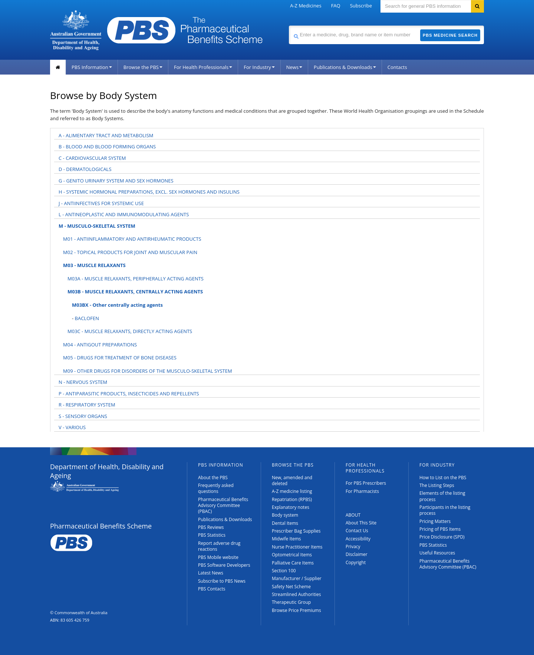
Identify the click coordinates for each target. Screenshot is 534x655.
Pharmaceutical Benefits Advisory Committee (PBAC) (223, 505)
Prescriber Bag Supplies (296, 531)
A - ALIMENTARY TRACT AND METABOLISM (106, 135)
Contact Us (357, 530)
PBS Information (92, 67)
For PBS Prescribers (366, 483)
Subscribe (361, 5)
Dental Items (285, 523)
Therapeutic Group (291, 602)
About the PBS (213, 477)
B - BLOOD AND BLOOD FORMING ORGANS (107, 146)
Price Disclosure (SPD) (442, 537)
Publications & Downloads (345, 67)
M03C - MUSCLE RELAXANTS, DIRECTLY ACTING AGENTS (129, 331)
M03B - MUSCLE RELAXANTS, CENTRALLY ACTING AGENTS (135, 291)
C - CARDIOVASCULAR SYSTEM (92, 158)
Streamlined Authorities (296, 594)
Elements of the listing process (442, 496)
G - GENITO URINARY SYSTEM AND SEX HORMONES (116, 180)
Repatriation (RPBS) (292, 499)
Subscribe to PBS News (221, 581)
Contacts (397, 67)
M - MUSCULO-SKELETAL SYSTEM (97, 226)
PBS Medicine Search (450, 35)
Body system (285, 515)
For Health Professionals (203, 67)
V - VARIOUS (72, 427)
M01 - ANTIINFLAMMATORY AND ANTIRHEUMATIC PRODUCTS (132, 239)
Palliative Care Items (293, 563)
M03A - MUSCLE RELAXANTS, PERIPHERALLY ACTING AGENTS (135, 278)
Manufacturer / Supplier (297, 578)
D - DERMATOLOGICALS (85, 169)
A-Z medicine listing (292, 491)
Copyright (356, 562)
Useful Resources (437, 553)
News (294, 67)
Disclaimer (356, 554)
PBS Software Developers (224, 565)
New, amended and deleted (292, 480)
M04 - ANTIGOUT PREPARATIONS (100, 344)
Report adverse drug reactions (219, 546)
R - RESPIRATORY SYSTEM (87, 404)
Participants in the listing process (444, 510)
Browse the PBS (142, 67)
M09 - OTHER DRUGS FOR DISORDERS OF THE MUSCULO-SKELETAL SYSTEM (147, 371)
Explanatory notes (290, 507)
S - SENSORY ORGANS (83, 416)
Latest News (210, 573)
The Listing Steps (436, 485)
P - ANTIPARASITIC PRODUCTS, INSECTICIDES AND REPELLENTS (129, 393)
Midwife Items (286, 539)
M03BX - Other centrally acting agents (117, 305)
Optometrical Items (292, 555)
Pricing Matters (435, 521)
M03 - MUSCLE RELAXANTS (94, 265)
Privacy (353, 546)
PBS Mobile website (218, 557)
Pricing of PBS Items (440, 529)
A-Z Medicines (305, 5)
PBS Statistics (211, 535)
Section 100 (284, 570)
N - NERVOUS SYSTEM (83, 382)
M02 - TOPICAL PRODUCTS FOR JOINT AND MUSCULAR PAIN (130, 252)
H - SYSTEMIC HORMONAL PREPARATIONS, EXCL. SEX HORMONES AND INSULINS (149, 191)
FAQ (335, 5)
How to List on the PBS (442, 477)
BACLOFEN (87, 318)
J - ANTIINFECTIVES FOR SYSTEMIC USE (101, 203)
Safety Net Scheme (291, 586)
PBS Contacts (211, 589)
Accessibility (358, 539)
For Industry (259, 67)
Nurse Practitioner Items (297, 547)
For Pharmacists (362, 491)
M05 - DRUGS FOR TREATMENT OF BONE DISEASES (120, 357)
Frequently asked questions (216, 488)
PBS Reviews (211, 527)
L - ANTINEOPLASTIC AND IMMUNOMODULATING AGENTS (124, 214)
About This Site (361, 523)
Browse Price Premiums (296, 610)
